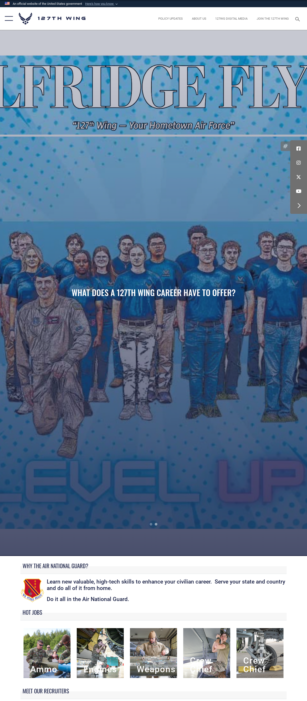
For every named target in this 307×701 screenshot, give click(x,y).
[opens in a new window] (170, 18)
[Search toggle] (298, 18)
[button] (102, 3)
